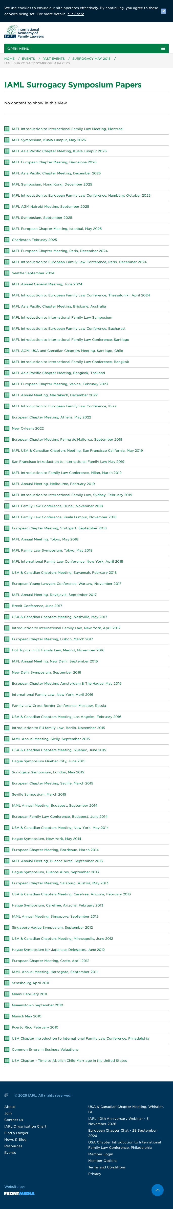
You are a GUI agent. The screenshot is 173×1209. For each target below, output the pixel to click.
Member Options (102, 1161)
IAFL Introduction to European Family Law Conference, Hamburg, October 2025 (81, 196)
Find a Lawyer (16, 1133)
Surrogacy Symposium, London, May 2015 (48, 772)
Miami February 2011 (29, 994)
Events (28, 59)
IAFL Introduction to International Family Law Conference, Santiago (70, 340)
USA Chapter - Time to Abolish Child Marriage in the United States (69, 1061)
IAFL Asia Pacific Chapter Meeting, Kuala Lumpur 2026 (59, 151)
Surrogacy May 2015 (91, 59)
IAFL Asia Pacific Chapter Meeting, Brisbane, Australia (59, 307)
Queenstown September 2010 (37, 1005)
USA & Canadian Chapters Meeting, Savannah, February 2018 (64, 573)
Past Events (53, 59)
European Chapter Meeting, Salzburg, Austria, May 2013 (60, 883)
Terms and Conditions (107, 1167)
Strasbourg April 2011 (30, 983)
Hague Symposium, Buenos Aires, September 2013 (55, 872)
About (9, 1107)
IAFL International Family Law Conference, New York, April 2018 (67, 562)
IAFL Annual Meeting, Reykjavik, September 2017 (54, 595)
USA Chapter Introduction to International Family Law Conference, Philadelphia (80, 1039)
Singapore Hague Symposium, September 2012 (52, 928)
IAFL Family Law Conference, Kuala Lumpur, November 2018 (64, 517)
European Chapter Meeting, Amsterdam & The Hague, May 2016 (67, 684)
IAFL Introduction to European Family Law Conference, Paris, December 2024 (79, 262)
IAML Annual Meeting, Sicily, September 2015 (51, 739)
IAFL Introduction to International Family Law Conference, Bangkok (70, 362)
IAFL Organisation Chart (25, 1127)
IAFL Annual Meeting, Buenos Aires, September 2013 (57, 861)
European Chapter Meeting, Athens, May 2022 (51, 417)
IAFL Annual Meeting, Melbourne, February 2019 (53, 484)
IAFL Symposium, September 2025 (42, 218)
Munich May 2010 (26, 1016)
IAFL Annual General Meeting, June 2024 (47, 284)
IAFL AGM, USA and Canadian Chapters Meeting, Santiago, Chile (67, 351)
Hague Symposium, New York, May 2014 (46, 839)
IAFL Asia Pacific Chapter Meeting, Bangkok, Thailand (58, 373)
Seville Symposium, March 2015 (39, 795)
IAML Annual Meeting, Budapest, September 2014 (54, 806)
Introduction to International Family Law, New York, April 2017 (66, 628)
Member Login (100, 1154)
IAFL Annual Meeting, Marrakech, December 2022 (55, 395)
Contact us (13, 1120)
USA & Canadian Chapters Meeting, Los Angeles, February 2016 (66, 717)
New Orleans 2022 (28, 429)
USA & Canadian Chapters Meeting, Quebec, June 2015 (59, 750)
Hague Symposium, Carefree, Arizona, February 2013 (57, 906)
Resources (13, 1146)
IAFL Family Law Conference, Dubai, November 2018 (57, 506)
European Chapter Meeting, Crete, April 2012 (50, 961)
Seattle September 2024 (33, 273)
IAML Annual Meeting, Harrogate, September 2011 (55, 972)
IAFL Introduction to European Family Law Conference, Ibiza (64, 406)
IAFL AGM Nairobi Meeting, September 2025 (50, 207)
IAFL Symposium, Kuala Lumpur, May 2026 (49, 140)
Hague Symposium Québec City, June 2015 (48, 761)
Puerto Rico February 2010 (35, 1028)
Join (8, 1113)
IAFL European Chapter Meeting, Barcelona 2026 (54, 162)
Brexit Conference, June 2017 (37, 606)
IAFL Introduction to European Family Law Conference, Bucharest (69, 329)
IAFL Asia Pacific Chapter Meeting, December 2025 (56, 173)
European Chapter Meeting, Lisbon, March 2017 (52, 639)
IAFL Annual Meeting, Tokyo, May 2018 (45, 539)
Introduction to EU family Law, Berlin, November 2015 (58, 728)
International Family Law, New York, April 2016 (52, 695)
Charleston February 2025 (34, 240)
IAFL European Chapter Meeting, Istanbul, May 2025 (57, 229)
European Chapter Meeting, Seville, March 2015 (52, 783)
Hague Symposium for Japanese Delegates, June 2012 (58, 950)
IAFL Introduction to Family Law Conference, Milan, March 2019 (67, 473)
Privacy (94, 1174)
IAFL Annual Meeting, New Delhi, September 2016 (55, 661)
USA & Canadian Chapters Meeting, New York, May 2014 (60, 828)
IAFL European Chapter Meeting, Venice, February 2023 (60, 384)
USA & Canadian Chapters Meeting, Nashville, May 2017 (59, 617)
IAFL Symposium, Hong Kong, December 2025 (52, 185)
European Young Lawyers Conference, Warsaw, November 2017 (66, 584)
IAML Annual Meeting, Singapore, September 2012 (55, 917)
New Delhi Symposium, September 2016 (46, 673)
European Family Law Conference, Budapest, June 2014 (59, 817)
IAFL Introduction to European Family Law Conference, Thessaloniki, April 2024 (81, 295)
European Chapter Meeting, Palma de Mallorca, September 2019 (67, 440)
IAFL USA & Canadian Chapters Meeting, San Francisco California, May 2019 (77, 451)
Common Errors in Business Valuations (45, 1050)
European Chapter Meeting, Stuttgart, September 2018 (59, 528)
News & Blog (15, 1140)
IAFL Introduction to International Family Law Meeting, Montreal (67, 129)
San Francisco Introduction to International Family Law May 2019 (68, 462)
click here (76, 14)
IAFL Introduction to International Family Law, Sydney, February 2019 (72, 495)
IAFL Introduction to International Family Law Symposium (62, 318)
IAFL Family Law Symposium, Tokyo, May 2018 (52, 551)
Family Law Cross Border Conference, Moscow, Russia (59, 706)
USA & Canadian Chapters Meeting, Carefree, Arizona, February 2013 (71, 894)
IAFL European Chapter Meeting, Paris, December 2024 (60, 251)
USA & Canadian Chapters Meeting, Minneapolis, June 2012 (62, 939)
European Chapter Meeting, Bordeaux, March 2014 (55, 850)
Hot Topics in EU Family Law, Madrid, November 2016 (58, 650)
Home (9, 59)
